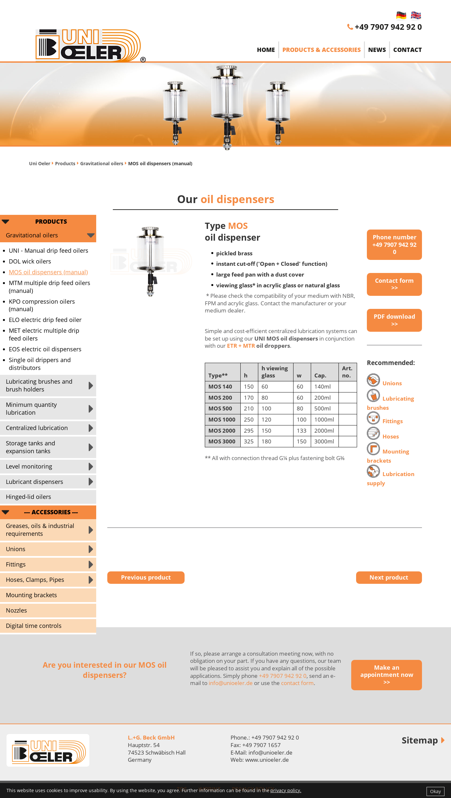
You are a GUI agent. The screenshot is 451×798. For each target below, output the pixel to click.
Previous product (146, 577)
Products (65, 163)
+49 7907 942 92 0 (388, 26)
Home (266, 50)
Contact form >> (394, 284)
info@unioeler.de (231, 683)
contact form (297, 683)
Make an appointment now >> (386, 674)
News (377, 50)
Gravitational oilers (101, 163)
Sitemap (420, 740)
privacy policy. (285, 790)
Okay (435, 791)
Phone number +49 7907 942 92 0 (394, 244)
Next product (388, 577)
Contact (407, 50)
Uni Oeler (39, 163)
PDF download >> (394, 320)
